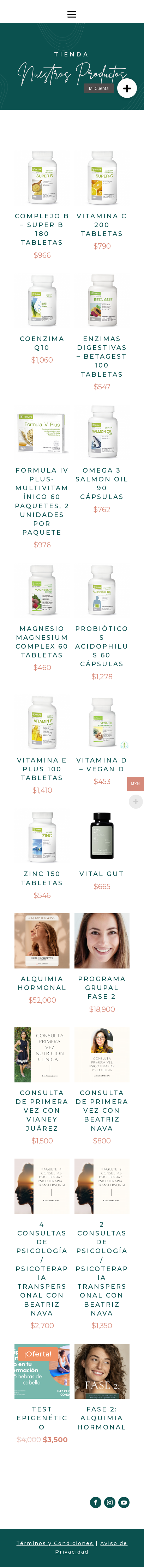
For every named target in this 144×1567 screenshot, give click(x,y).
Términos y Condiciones (55, 1543)
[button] (127, 88)
